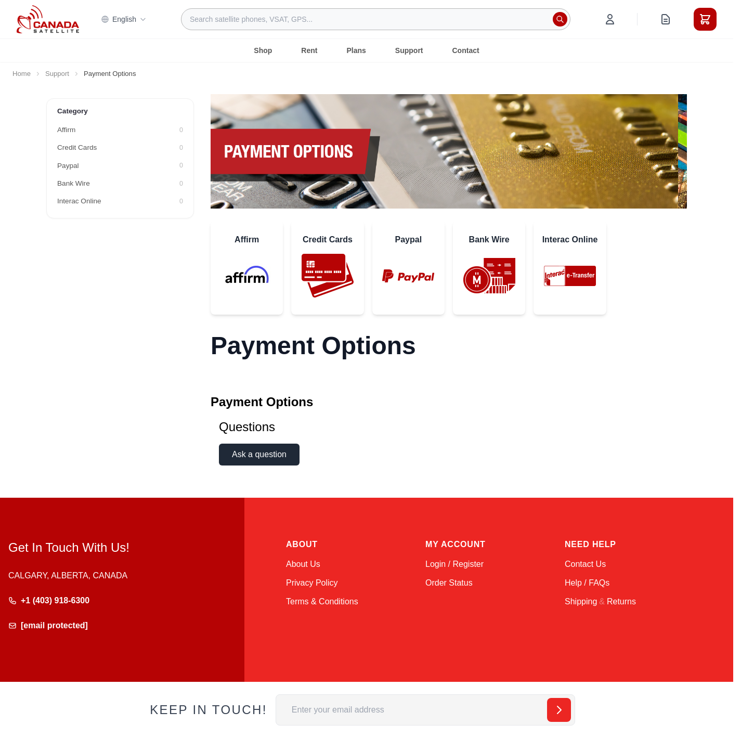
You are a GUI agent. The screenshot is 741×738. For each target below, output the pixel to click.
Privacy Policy (312, 582)
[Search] (560, 19)
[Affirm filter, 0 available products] (120, 130)
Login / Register (454, 564)
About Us (303, 564)
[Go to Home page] (48, 19)
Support (409, 50)
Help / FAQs (587, 582)
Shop (263, 50)
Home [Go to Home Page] (21, 73)
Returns (621, 601)
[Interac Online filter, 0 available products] (120, 201)
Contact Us (585, 564)
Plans (356, 50)
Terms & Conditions (322, 601)
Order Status (449, 582)
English (124, 19)
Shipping (581, 601)
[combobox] (375, 19)
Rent (309, 50)
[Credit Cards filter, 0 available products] (120, 148)
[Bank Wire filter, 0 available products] (120, 183)
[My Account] (610, 19)
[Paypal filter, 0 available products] (120, 166)
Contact (465, 50)
